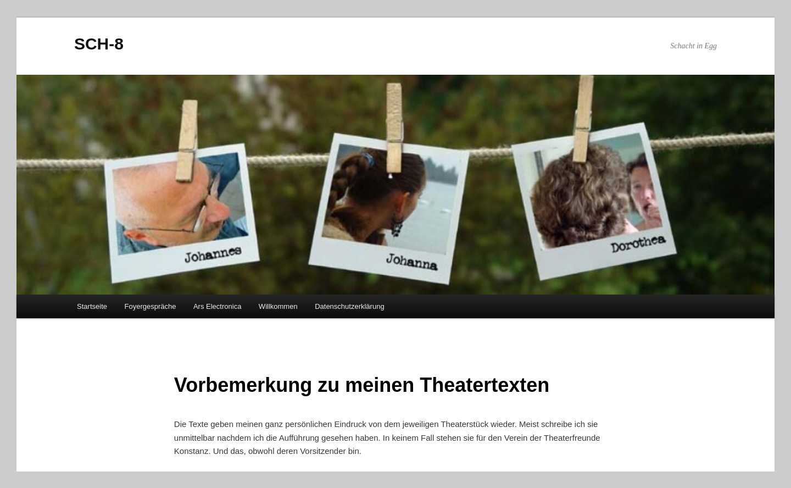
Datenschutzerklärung (349, 306)
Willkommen (278, 306)
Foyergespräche (150, 306)
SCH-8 (99, 44)
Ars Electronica (217, 306)
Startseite (92, 306)
